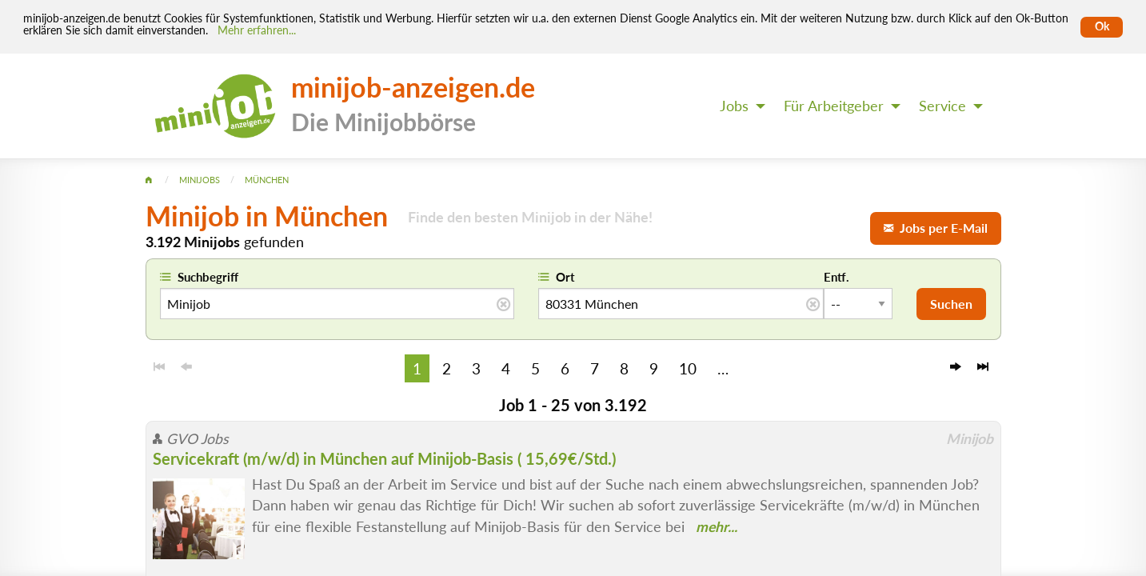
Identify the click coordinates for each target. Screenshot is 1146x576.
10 (688, 368)
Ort (565, 277)
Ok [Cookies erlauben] (1102, 26)
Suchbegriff (208, 277)
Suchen (951, 303)
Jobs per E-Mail (936, 227)
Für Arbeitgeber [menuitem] (834, 106)
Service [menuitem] (942, 106)
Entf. (836, 277)
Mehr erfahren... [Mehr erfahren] (257, 30)
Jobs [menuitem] (734, 106)
